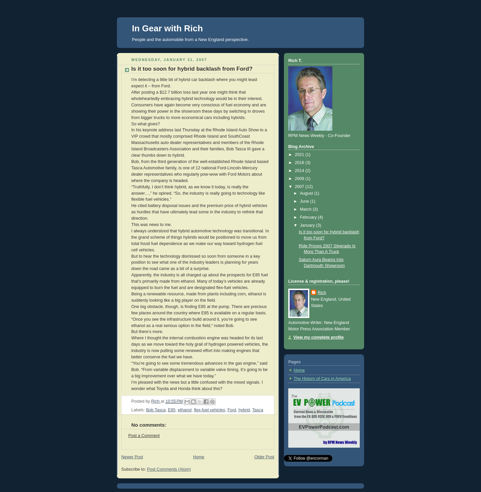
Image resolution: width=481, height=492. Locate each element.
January (308, 225)
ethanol (184, 410)
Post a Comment (144, 435)
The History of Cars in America (322, 378)
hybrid (244, 410)
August (307, 193)
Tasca (257, 410)
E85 (171, 410)
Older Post (264, 457)
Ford (231, 410)
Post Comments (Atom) (169, 469)
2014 (300, 170)
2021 (300, 154)
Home (198, 457)
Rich (322, 292)
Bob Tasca (156, 410)
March (306, 209)
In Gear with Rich (167, 28)
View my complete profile (318, 337)
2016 (300, 162)
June (305, 201)
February (309, 217)
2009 (300, 178)
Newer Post (132, 457)
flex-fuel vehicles (209, 410)
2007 (300, 186)
